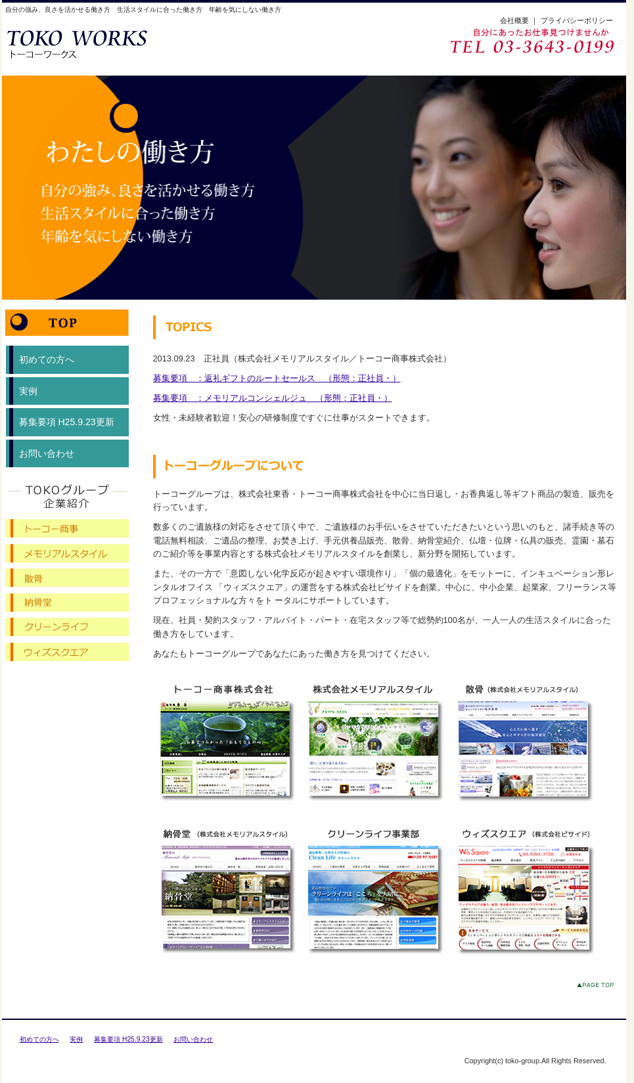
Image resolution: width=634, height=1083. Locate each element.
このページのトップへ (598, 987)
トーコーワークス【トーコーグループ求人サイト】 (95, 43)
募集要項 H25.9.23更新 (66, 422)
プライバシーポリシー (577, 20)
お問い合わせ (46, 453)
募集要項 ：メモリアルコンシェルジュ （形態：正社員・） (272, 398)
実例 (28, 391)
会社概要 (514, 20)
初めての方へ (46, 359)
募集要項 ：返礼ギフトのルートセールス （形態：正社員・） (277, 378)
